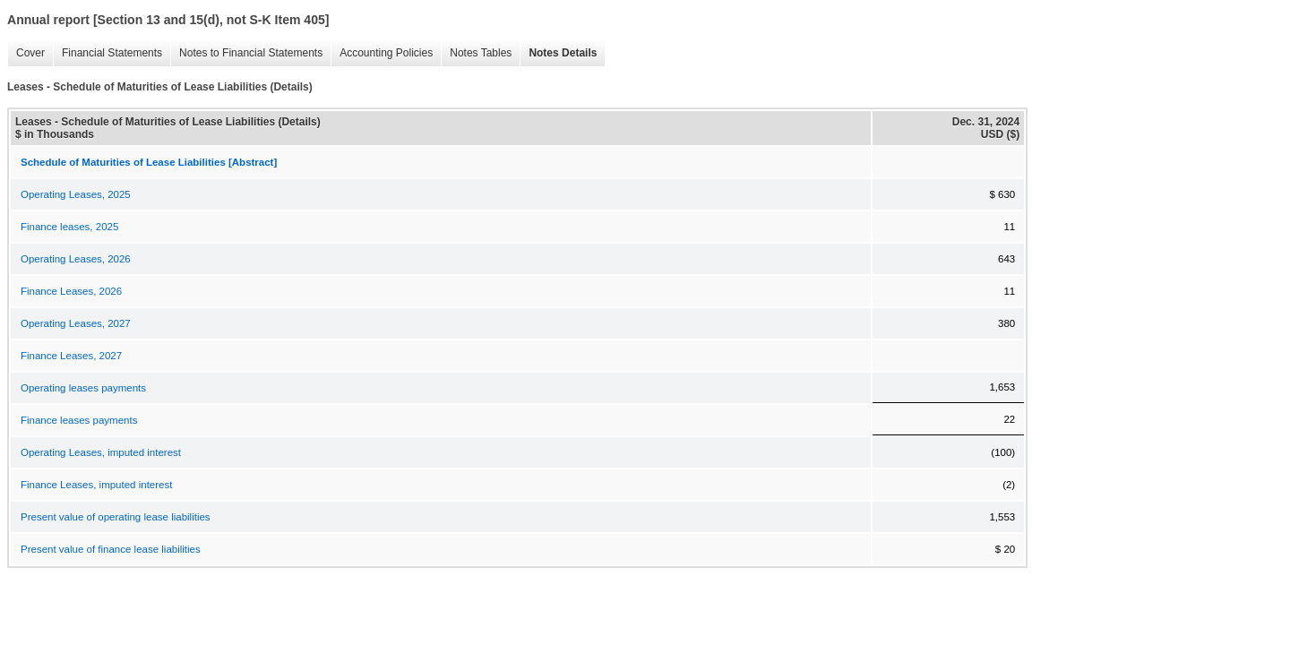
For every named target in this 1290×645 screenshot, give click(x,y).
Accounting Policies (382, 53)
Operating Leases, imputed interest (101, 452)
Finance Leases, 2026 (71, 291)
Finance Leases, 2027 (71, 355)
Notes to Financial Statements (246, 53)
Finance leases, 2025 (69, 226)
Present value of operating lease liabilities (116, 517)
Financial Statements (107, 53)
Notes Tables (476, 53)
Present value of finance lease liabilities (111, 549)
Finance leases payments (79, 420)
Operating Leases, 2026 (76, 259)
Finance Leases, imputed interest (96, 484)
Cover (26, 53)
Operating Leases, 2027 (76, 323)
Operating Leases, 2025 (76, 194)
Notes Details (558, 53)
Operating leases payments (83, 388)
